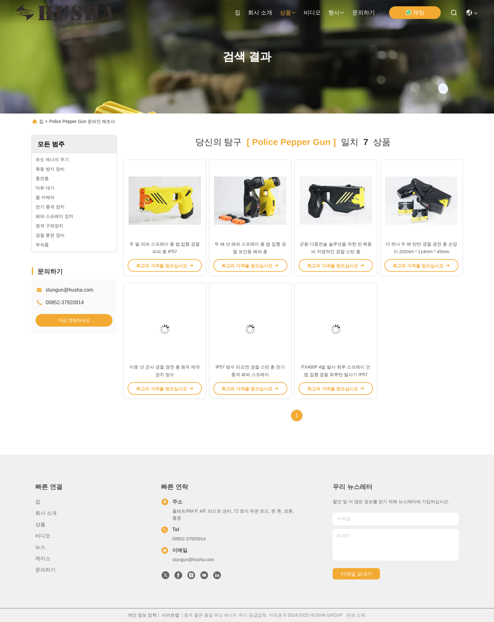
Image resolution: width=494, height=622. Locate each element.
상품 (288, 12)
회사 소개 (260, 12)
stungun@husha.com (69, 290)
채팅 (414, 12)
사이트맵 (170, 615)
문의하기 (363, 12)
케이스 (42, 558)
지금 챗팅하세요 (74, 320)
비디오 (312, 12)
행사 (336, 12)
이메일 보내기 (356, 574)
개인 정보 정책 (142, 615)
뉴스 (40, 547)
